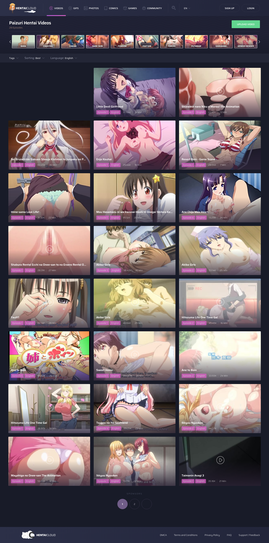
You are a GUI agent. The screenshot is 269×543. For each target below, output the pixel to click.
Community (152, 8)
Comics (111, 8)
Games (130, 8)
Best (38, 58)
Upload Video (245, 24)
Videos (56, 8)
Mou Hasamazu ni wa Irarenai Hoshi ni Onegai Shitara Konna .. (134, 212)
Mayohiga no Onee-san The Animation (36, 475)
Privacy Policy (212, 535)
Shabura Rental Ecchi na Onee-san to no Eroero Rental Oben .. (49, 264)
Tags (12, 58)
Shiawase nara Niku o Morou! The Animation (210, 106)
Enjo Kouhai (104, 159)
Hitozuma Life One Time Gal (200, 317)
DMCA (163, 535)
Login (250, 8)
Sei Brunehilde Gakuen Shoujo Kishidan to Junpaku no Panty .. (49, 159)
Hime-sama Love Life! (25, 212)
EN (185, 8)
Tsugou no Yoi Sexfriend (112, 423)
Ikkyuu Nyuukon (192, 423)
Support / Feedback (249, 535)
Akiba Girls (103, 264)
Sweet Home (104, 370)
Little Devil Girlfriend (109, 106)
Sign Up (229, 8)
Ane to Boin (18, 370)
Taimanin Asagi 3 (193, 475)
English (69, 58)
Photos (91, 8)
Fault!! (15, 317)
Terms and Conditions (185, 535)
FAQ (229, 535)
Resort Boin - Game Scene (198, 159)
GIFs (73, 8)
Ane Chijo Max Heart (195, 212)
